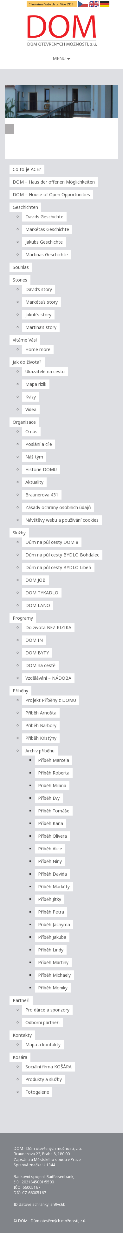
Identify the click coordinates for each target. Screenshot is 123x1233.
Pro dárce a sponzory (47, 1010)
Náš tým (34, 457)
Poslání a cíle (38, 444)
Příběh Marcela (53, 760)
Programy (23, 618)
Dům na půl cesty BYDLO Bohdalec (62, 555)
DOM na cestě (40, 665)
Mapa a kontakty (43, 1045)
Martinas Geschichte (46, 255)
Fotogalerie (37, 1092)
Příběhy (20, 691)
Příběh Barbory (40, 725)
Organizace (24, 422)
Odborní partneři (42, 1022)
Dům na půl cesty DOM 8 (51, 542)
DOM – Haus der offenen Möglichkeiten (54, 182)
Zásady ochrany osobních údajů (58, 507)
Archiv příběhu (40, 751)
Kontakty (22, 1035)
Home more (37, 349)
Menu (61, 58)
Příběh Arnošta (40, 713)
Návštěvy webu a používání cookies (62, 520)
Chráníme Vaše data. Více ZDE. (52, 4)
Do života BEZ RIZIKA (48, 627)
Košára (20, 1057)
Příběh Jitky (49, 899)
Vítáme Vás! (25, 340)
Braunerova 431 (41, 495)
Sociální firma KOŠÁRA (48, 1067)
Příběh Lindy (50, 950)
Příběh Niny (50, 861)
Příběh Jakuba (52, 937)
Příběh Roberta (53, 773)
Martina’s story (40, 327)
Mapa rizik (35, 384)
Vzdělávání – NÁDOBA (48, 678)
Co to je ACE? (27, 169)
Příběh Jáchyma (54, 924)
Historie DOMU (41, 469)
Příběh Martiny (53, 962)
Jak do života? (27, 362)
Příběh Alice (50, 849)
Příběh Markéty (54, 887)
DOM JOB (35, 580)
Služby (19, 533)
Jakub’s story (38, 315)
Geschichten (25, 207)
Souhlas (21, 267)
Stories (20, 280)
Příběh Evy (49, 798)
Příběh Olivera (52, 836)
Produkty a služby (43, 1079)
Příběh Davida (52, 874)
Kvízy (30, 397)
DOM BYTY (37, 653)
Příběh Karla (50, 823)
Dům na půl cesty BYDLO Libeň (58, 567)
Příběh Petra (51, 912)
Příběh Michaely (54, 975)
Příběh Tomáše (53, 811)
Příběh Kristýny (40, 738)
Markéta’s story (41, 302)
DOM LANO (37, 605)
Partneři (21, 1000)
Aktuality (34, 482)
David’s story (38, 289)
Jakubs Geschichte (44, 242)
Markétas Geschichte (47, 229)
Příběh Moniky (53, 988)
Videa (30, 409)
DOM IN (34, 640)
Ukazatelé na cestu (45, 371)
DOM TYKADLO (41, 593)
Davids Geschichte (44, 217)
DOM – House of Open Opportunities (51, 194)
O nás (31, 431)
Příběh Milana (52, 785)
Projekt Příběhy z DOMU (50, 700)
